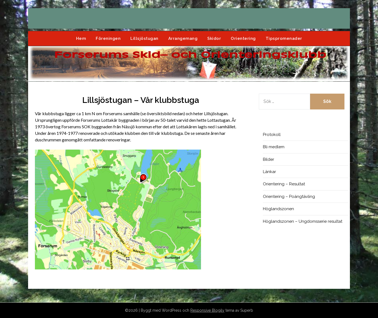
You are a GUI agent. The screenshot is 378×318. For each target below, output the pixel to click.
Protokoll (272, 134)
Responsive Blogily (207, 310)
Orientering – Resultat (284, 184)
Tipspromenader (284, 38)
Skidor (214, 38)
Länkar (269, 171)
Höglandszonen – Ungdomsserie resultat (302, 221)
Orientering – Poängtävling (289, 196)
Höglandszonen (278, 208)
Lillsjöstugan (144, 38)
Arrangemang (183, 38)
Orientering (243, 38)
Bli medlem (273, 146)
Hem (81, 38)
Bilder (268, 159)
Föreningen (108, 38)
